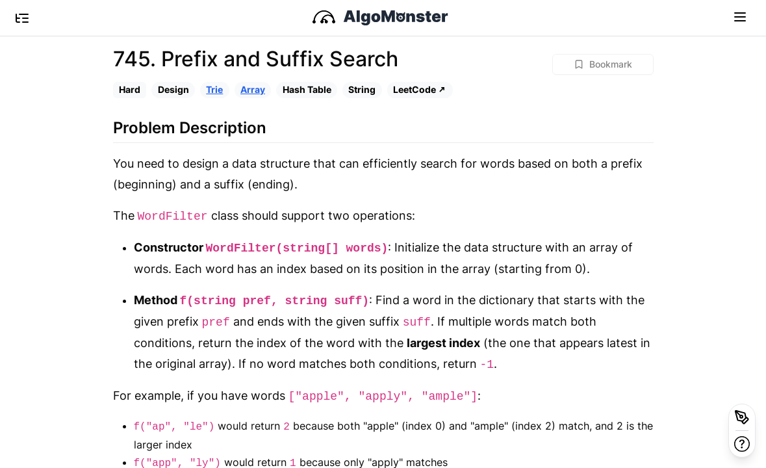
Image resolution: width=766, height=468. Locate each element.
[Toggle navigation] (740, 16)
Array (252, 89)
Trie (214, 89)
